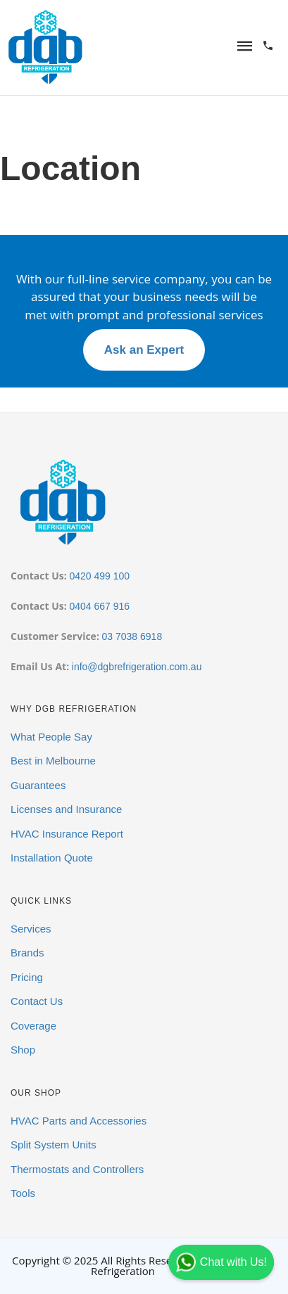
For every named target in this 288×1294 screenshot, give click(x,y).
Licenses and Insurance (66, 809)
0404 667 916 (99, 606)
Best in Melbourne (53, 761)
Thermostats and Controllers (77, 1169)
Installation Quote (52, 858)
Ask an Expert (144, 350)
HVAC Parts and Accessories (78, 1121)
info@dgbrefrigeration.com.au (137, 666)
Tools (23, 1193)
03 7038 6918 (132, 636)
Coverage (33, 1026)
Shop (23, 1050)
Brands (27, 953)
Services (31, 929)
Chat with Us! (221, 1262)
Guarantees (38, 785)
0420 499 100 (99, 576)
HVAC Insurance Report (67, 834)
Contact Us (37, 1001)
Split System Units (53, 1145)
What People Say (51, 737)
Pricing (27, 977)
